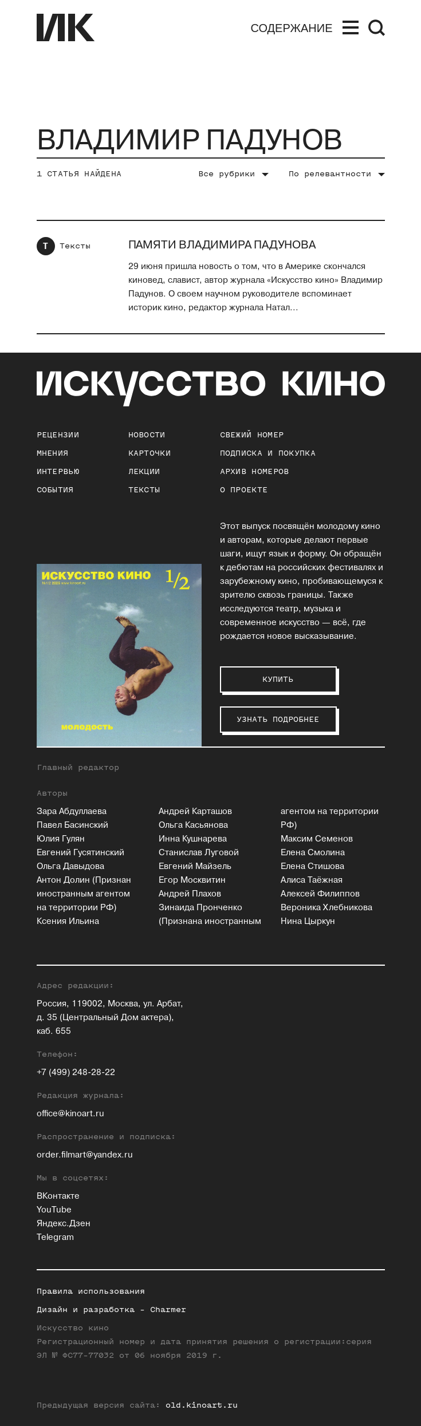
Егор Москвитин (192, 880)
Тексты (75, 246)
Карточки (149, 453)
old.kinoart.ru (202, 1405)
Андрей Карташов (195, 811)
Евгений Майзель (195, 866)
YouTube (54, 1210)
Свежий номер (252, 434)
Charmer (168, 1309)
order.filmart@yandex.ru (85, 1155)
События (55, 489)
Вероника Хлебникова (326, 908)
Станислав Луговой (199, 853)
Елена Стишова (312, 866)
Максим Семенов (317, 839)
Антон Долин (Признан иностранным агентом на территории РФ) (84, 894)
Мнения (53, 453)
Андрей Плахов (190, 894)
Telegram (55, 1237)
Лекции (144, 471)
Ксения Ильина (68, 921)
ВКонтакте (58, 1196)
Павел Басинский (72, 825)
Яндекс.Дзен (64, 1224)
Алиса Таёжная (312, 880)
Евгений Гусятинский (80, 853)
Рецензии (58, 434)
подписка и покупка (268, 453)
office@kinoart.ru (70, 1114)
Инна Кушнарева (193, 839)
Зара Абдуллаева (72, 811)
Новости (147, 434)
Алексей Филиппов (320, 894)
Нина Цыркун (308, 921)
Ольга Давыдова (70, 866)
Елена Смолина (313, 853)
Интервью (58, 471)
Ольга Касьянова (193, 825)
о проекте (244, 489)
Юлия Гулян (61, 839)
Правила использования (91, 1291)
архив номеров (254, 471)
